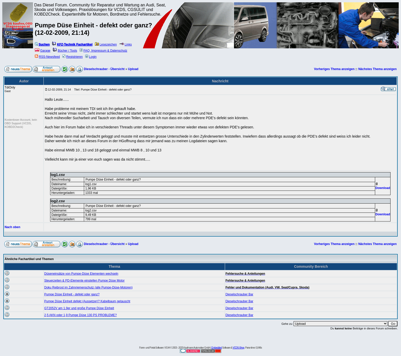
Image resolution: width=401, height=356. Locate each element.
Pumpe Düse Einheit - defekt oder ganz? (71, 294)
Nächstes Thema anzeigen (377, 69)
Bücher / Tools (65, 50)
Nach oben (12, 227)
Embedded (216, 347)
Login (90, 57)
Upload (133, 69)
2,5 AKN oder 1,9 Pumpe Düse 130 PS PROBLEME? (80, 315)
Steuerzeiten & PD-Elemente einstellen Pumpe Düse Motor (84, 280)
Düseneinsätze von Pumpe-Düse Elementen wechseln (81, 273)
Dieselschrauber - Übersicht (104, 69)
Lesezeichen (106, 44)
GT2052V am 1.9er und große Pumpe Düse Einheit (79, 308)
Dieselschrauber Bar (239, 294)
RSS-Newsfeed (47, 57)
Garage (42, 50)
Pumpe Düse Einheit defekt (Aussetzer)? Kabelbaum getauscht (87, 301)
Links (125, 44)
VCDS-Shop (238, 347)
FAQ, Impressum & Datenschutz (103, 50)
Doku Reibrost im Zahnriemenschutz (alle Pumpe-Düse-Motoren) (88, 287)
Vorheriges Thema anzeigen (334, 69)
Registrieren (72, 57)
